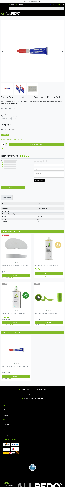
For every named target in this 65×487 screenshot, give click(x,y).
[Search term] (34, 8)
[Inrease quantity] (6, 143)
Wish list (5, 149)
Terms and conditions (10, 430)
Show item (21, 275)
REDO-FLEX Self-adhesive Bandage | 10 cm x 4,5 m (46, 313)
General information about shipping (11, 139)
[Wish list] (54, 4)
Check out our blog (3, 4)
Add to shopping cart (46, 144)
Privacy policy (8, 435)
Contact (7, 410)
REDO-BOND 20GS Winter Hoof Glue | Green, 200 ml (13, 313)
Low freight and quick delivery (33, 394)
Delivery (7, 415)
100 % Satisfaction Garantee (33, 398)
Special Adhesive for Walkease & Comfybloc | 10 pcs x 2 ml (15, 366)
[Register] (19, 4)
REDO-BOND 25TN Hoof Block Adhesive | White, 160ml (47, 265)
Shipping (13, 129)
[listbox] (16, 249)
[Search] (61, 8)
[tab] (7, 197)
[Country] (50, 4)
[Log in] (11, 4)
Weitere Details (7, 198)
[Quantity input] (3, 144)
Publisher (7, 424)
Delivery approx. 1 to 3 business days (33, 389)
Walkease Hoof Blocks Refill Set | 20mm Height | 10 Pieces (15, 265)
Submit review (39, 180)
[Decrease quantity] (6, 145)
